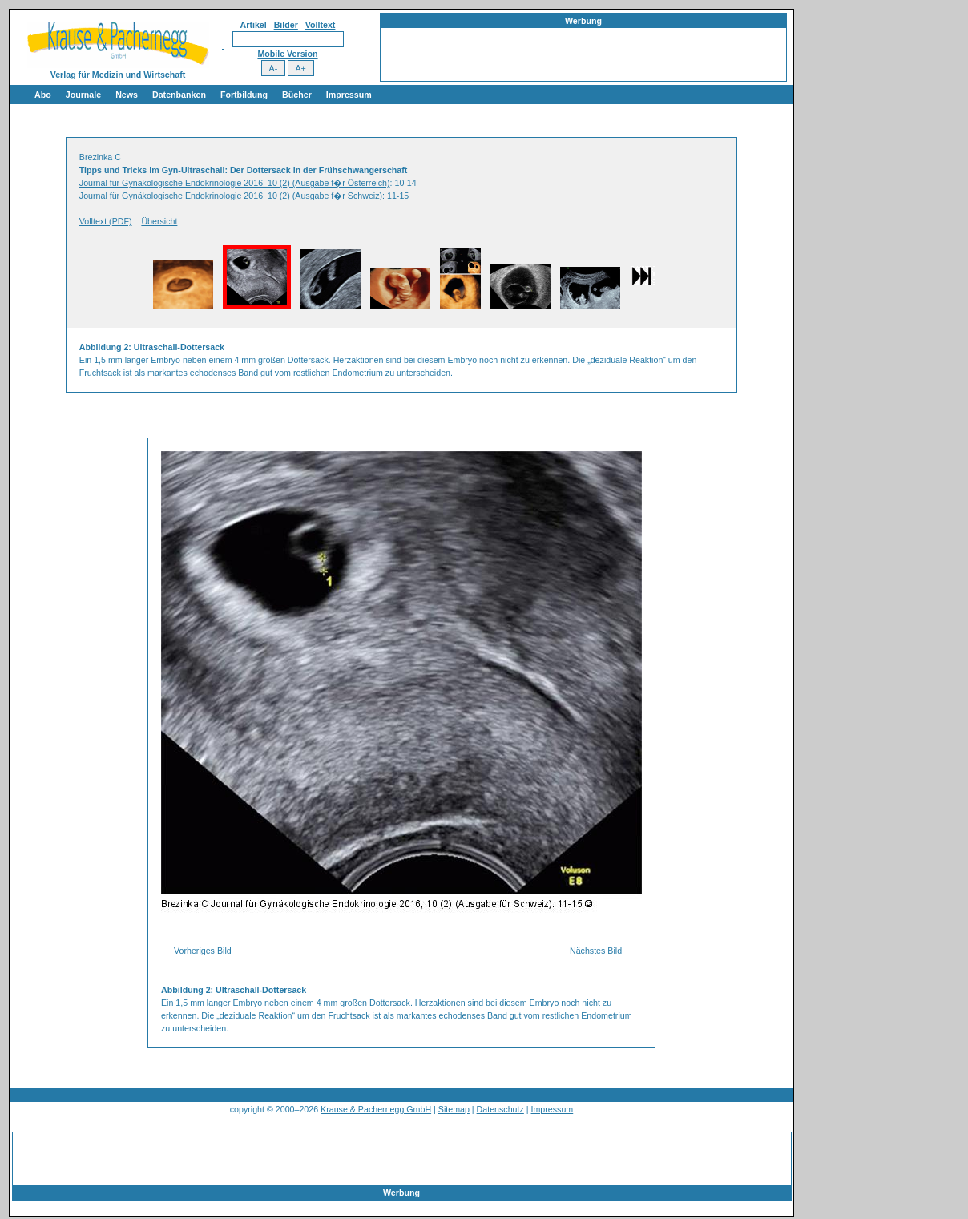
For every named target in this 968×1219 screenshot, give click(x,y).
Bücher (297, 94)
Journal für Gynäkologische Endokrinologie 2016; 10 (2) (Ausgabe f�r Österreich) (234, 183)
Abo (42, 94)
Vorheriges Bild (203, 950)
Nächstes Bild (596, 950)
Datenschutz (500, 1109)
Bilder (286, 25)
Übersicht (159, 221)
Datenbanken (179, 94)
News (126, 94)
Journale (83, 94)
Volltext (320, 25)
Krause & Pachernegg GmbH (376, 1109)
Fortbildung (244, 94)
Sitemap (454, 1109)
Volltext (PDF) (105, 221)
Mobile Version (287, 54)
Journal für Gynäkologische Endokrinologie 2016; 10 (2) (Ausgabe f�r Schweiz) (230, 195)
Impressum (349, 94)
